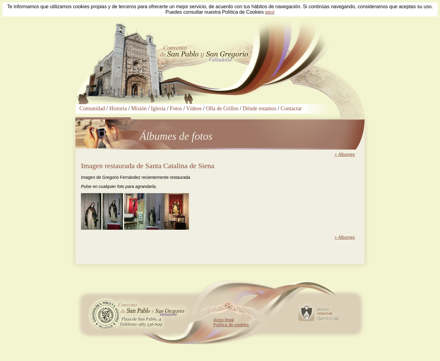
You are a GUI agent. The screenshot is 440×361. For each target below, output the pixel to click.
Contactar (291, 108)
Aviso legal (223, 319)
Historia (118, 108)
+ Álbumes (344, 154)
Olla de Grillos (222, 108)
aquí (269, 12)
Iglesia (158, 108)
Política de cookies (231, 324)
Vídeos (194, 108)
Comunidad (92, 108)
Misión (139, 108)
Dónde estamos (259, 108)
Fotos (176, 108)
